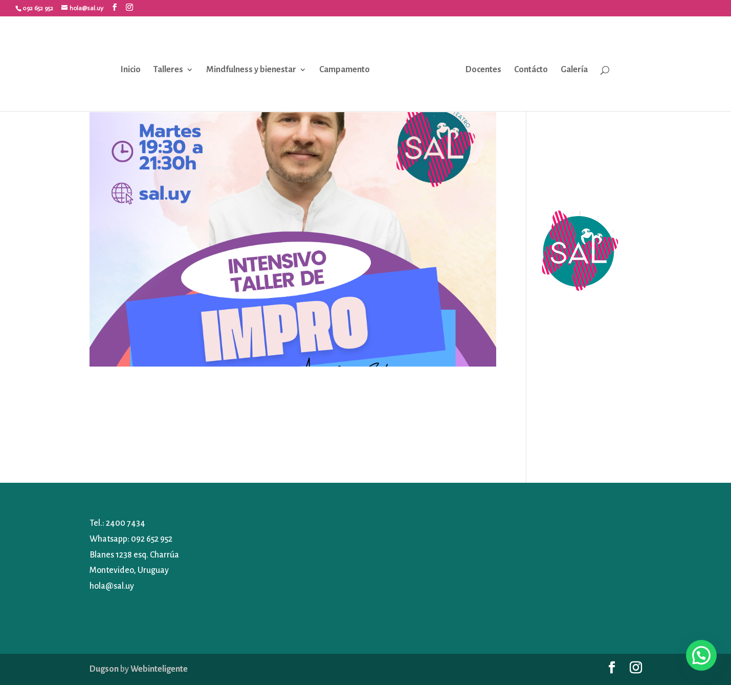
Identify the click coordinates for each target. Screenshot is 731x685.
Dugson (104, 669)
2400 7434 (125, 523)
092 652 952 (151, 539)
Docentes (483, 69)
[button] (701, 655)
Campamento (344, 69)
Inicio (131, 69)
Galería (574, 69)
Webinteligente (159, 669)
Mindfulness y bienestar (251, 69)
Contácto (531, 69)
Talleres (168, 69)
